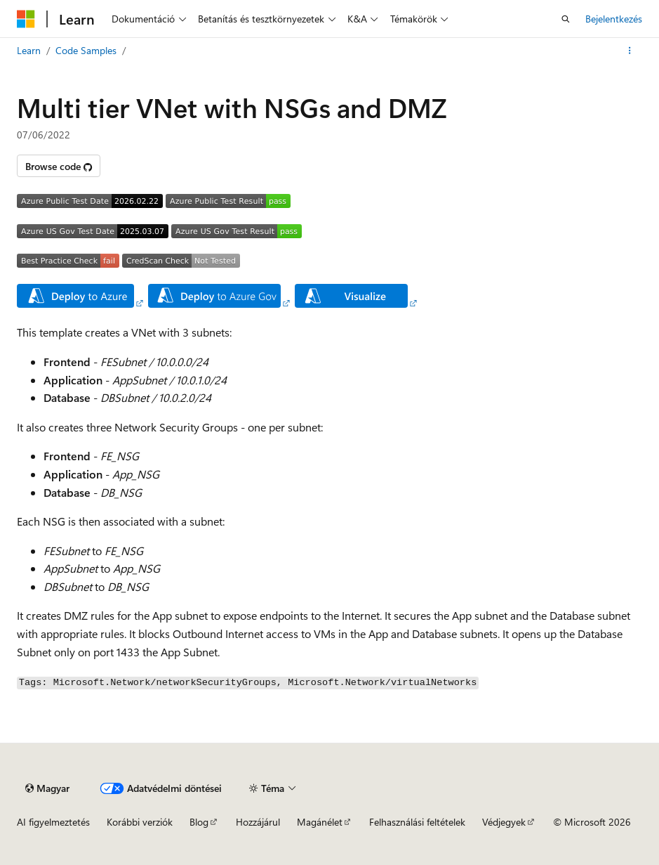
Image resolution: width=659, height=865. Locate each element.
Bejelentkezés (613, 18)
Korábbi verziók (140, 821)
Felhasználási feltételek (417, 821)
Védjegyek (504, 821)
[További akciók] (630, 50)
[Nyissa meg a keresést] (566, 19)
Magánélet (319, 821)
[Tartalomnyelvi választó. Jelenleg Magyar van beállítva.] (47, 788)
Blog (198, 821)
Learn (29, 50)
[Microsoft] (26, 19)
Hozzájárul (258, 821)
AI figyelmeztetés (53, 821)
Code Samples (86, 50)
